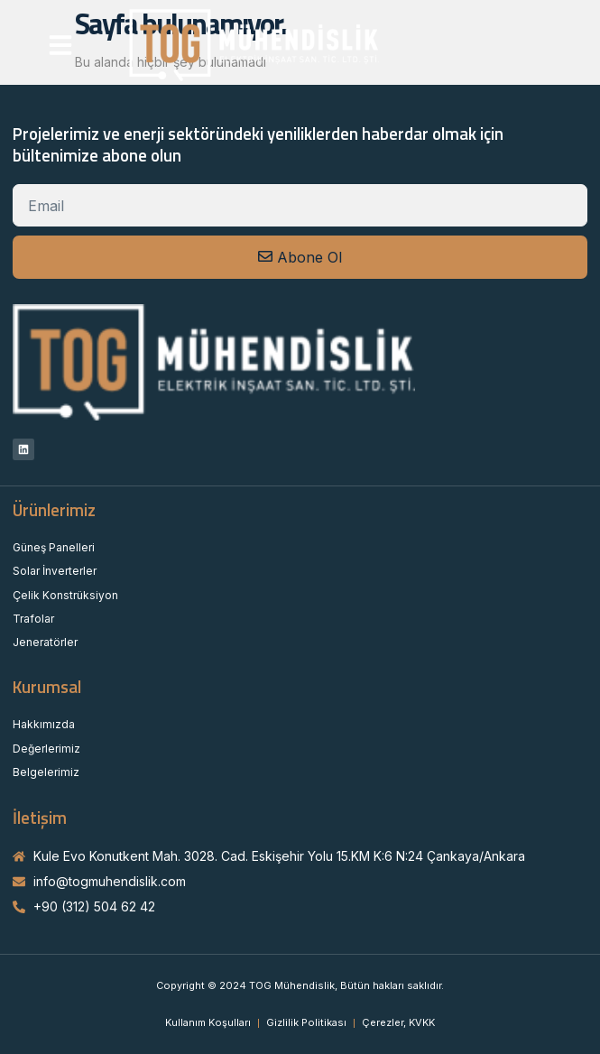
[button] (60, 45)
